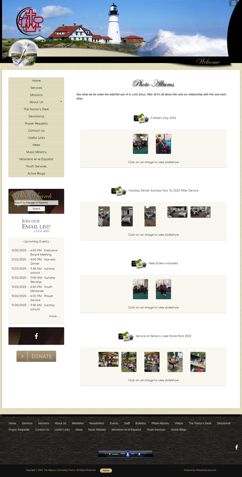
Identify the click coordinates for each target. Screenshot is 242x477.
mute (110, 454)
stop (143, 454)
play (129, 454)
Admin (106, 470)
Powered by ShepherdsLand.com (200, 470)
